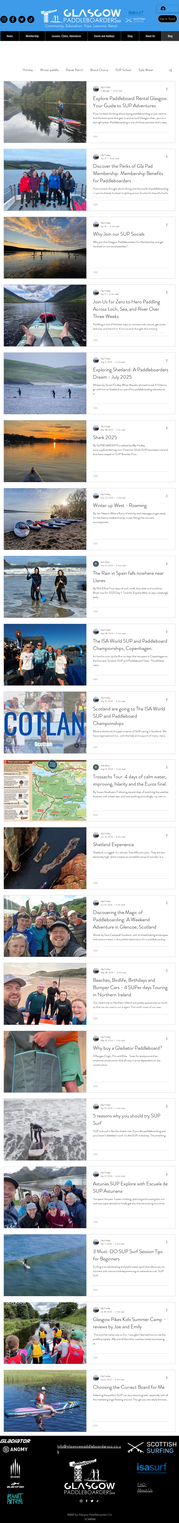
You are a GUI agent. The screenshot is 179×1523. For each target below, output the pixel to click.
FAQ (141, 1484)
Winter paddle (49, 70)
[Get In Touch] (167, 19)
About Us (145, 1490)
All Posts (9, 70)
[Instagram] (3, 19)
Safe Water (146, 70)
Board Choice (99, 70)
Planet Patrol (74, 70)
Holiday (28, 70)
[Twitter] (21, 19)
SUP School (123, 70)
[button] (170, 70)
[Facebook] (12, 19)
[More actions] (168, 89)
